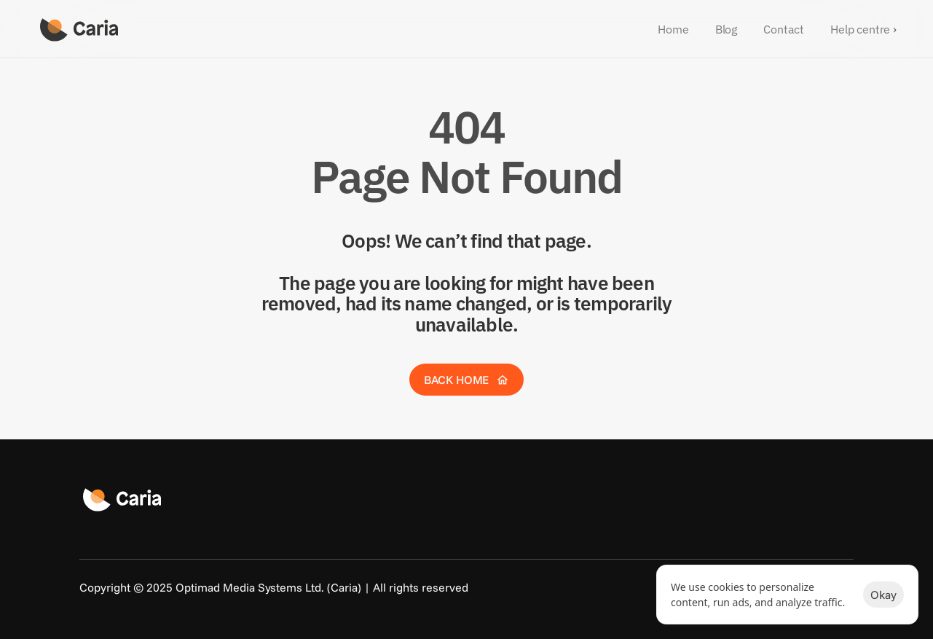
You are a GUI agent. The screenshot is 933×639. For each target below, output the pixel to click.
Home (673, 29)
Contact (783, 29)
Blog (726, 29)
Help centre (860, 29)
